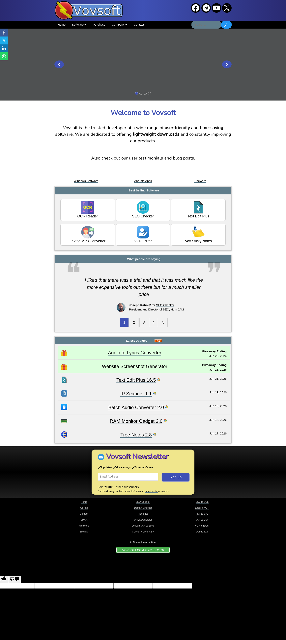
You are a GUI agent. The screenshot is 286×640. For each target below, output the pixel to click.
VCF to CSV (202, 519)
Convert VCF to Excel (142, 525)
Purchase (99, 24)
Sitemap (84, 531)
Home (62, 24)
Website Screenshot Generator (134, 366)
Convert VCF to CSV (143, 531)
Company (119, 24)
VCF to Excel (202, 525)
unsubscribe (151, 491)
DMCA (83, 519)
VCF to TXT (202, 531)
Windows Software (86, 181)
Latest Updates (136, 340)
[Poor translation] (14, 579)
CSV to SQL (202, 502)
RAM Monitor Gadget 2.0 (136, 421)
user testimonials (146, 158)
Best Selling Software (144, 190)
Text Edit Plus (198, 209)
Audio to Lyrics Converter (134, 352)
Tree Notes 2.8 (136, 434)
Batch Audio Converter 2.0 (136, 407)
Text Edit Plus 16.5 (136, 380)
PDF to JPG (202, 513)
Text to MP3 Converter (87, 234)
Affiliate (84, 507)
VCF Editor (143, 234)
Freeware (200, 181)
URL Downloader (143, 519)
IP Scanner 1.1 (136, 393)
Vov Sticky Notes (198, 234)
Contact (139, 24)
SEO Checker (143, 209)
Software (79, 24)
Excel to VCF (202, 507)
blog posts (183, 158)
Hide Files (143, 513)
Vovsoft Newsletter (137, 456)
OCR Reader (87, 209)
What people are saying (143, 259)
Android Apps (143, 181)
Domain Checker (143, 507)
